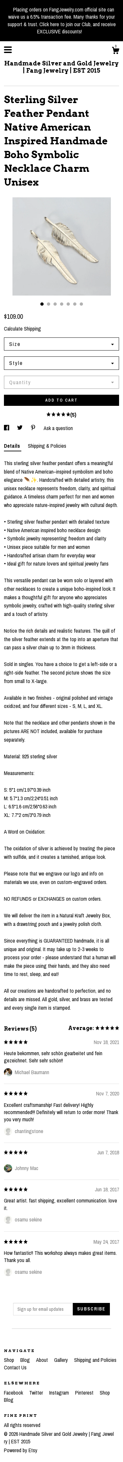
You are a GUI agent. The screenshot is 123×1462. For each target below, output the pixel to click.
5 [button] (68, 304)
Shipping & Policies (47, 445)
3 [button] (55, 304)
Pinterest (85, 1392)
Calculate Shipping (22, 328)
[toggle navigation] (8, 49)
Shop (9, 1359)
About (42, 1359)
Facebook (14, 1392)
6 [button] (74, 304)
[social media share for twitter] (20, 428)
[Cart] (115, 51)
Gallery (61, 1359)
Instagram (59, 1392)
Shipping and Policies (95, 1359)
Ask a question (58, 428)
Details (12, 445)
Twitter (36, 1392)
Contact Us (15, 1367)
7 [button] (81, 304)
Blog (25, 1359)
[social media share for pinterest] (34, 428)
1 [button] (42, 304)
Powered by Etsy (20, 1450)
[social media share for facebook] (7, 428)
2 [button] (48, 304)
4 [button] (61, 304)
